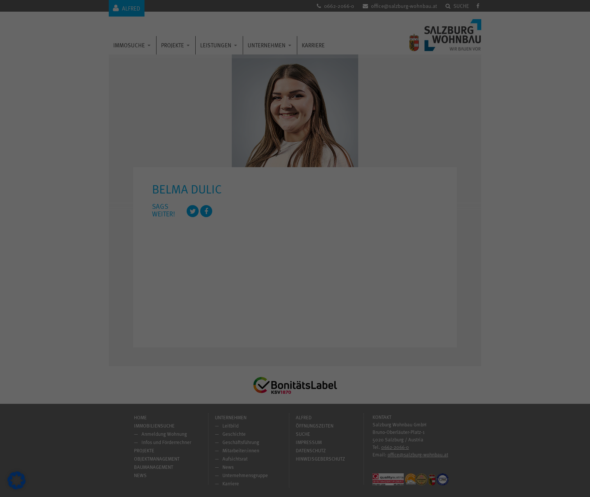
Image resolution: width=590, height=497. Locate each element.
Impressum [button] (328, 358)
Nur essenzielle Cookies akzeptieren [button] (295, 318)
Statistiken (321, 191)
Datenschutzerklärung (181, 256)
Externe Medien (327, 231)
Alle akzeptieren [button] (223, 296)
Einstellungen (185, 264)
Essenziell (321, 151)
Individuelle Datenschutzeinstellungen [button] (295, 340)
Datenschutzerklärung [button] (297, 358)
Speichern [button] (367, 296)
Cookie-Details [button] (264, 358)
